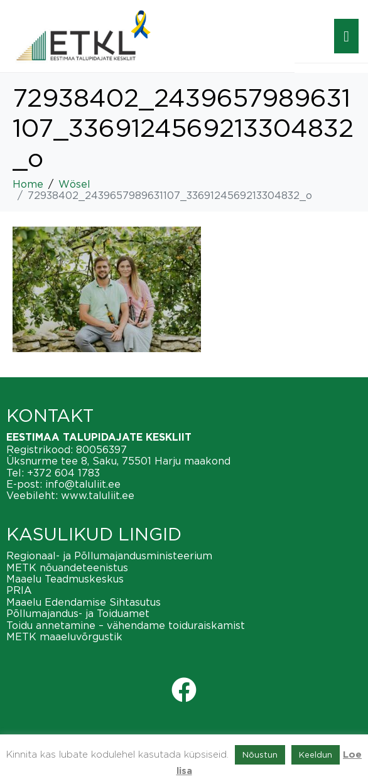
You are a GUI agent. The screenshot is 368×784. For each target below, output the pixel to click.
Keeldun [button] (315, 754)
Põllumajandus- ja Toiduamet (77, 613)
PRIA (19, 590)
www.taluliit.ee (97, 495)
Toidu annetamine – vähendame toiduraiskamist (125, 625)
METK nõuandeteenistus (67, 567)
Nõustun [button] (260, 754)
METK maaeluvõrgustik (64, 636)
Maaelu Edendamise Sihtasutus (83, 602)
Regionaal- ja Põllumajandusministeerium (109, 555)
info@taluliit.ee (83, 484)
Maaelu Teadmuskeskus (65, 578)
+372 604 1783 (63, 472)
